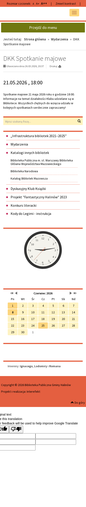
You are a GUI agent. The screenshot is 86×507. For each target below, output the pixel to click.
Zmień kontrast (66, 4)
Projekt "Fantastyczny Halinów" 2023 (39, 197)
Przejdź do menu (43, 27)
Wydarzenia (59, 39)
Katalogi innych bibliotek (30, 152)
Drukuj (53, 66)
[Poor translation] (16, 429)
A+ (37, 4)
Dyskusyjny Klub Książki (28, 188)
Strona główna (35, 39)
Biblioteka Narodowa (24, 171)
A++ (44, 3)
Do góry (78, 403)
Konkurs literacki (23, 205)
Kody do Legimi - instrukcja (31, 213)
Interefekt (33, 391)
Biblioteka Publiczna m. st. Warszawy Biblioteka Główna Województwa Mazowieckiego (42, 162)
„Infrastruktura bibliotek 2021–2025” (39, 136)
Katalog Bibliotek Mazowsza (29, 178)
